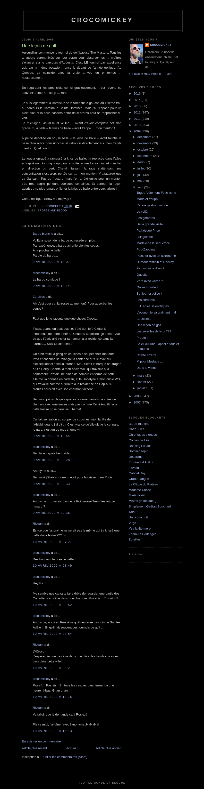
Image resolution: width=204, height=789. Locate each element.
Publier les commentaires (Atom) (64, 757)
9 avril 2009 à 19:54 (51, 436)
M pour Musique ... (149, 361)
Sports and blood (52, 210)
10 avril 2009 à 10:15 (52, 697)
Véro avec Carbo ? (149, 281)
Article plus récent (34, 748)
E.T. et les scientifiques (152, 306)
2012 (138, 112)
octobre (143, 149)
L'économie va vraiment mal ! (157, 312)
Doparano (136, 457)
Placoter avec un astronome (156, 256)
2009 (138, 131)
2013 (138, 106)
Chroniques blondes (143, 434)
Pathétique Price (148, 230)
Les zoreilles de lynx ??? (153, 331)
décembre (144, 137)
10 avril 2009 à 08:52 (52, 605)
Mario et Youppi (147, 199)
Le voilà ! (142, 211)
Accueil (71, 748)
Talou (132, 512)
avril (140, 187)
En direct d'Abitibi (141, 462)
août (140, 162)
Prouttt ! (142, 337)
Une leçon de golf (148, 325)
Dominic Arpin (138, 451)
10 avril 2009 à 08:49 (52, 565)
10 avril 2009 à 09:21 (52, 668)
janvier (142, 388)
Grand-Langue (139, 479)
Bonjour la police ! (149, 293)
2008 (138, 396)
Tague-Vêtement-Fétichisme (156, 192)
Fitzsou (134, 468)
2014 (138, 100)
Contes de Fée (139, 440)
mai (140, 181)
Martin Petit (137, 495)
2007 (138, 402)
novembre (144, 143)
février (142, 382)
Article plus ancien (109, 748)
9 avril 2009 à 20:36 (51, 513)
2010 (138, 125)
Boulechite (143, 319)
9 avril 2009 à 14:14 (51, 286)
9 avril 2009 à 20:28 (51, 460)
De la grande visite (149, 224)
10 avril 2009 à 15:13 (52, 731)
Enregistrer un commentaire (41, 741)
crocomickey (102, 20)
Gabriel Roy (137, 473)
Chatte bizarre (146, 355)
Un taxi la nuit (138, 517)
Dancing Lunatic (140, 446)
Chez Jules (136, 429)
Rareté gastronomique (152, 205)
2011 (138, 119)
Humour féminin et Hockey (155, 262)
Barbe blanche (43, 233)
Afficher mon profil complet (152, 74)
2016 (138, 93)
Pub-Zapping (145, 249)
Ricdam (38, 523)
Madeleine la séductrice (153, 243)
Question (142, 274)
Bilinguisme (144, 237)
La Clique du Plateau (143, 484)
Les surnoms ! (146, 300)
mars (141, 375)
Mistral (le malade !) (142, 501)
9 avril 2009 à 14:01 (51, 262)
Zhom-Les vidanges (142, 534)
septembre (145, 156)
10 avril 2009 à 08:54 (52, 634)
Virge (132, 523)
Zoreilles (39, 296)
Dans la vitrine (146, 368)
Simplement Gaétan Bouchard (150, 506)
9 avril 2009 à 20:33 (51, 484)
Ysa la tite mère (140, 528)
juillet (141, 168)
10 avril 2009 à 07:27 (52, 542)
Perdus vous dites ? (150, 268)
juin (140, 175)
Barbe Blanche (139, 424)
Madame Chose (140, 490)
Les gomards (145, 218)
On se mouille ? (147, 287)
